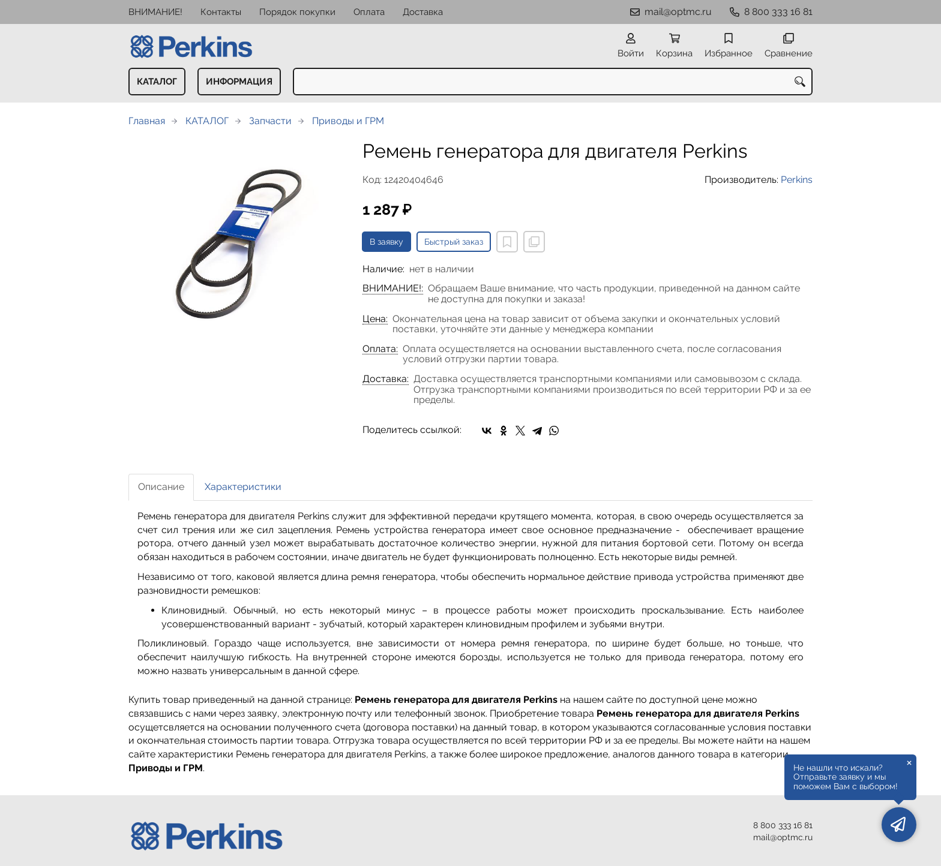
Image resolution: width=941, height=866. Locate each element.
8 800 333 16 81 (778, 11)
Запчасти (270, 121)
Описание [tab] (161, 486)
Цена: (375, 319)
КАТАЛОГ (157, 81)
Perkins (797, 179)
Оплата (369, 12)
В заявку (386, 241)
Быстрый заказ (453, 241)
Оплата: (380, 349)
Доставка (423, 12)
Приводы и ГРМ (348, 121)
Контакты (220, 12)
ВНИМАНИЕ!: (392, 288)
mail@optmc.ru (678, 11)
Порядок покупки (297, 12)
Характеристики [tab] (243, 486)
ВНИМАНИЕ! (155, 12)
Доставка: (385, 379)
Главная (146, 121)
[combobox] (553, 81)
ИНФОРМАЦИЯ (239, 81)
